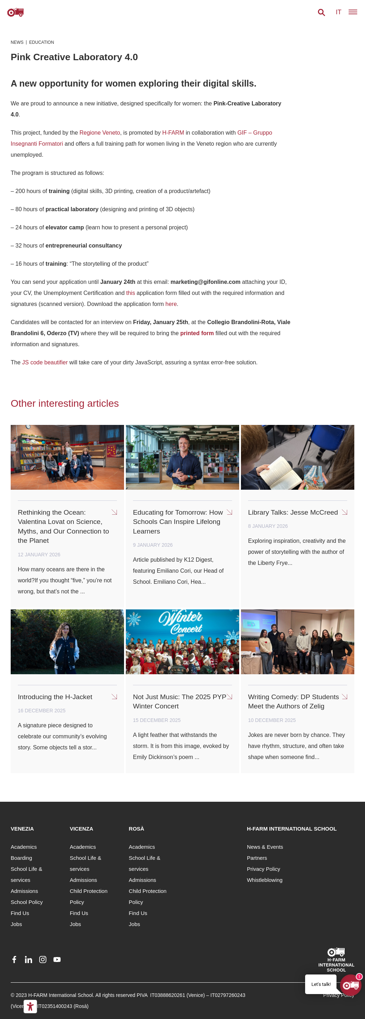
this (130, 293)
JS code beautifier (45, 362)
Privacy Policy (263, 869)
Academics (24, 847)
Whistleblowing (265, 880)
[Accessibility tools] (30, 1006)
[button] (321, 12)
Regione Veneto (99, 133)
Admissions (24, 891)
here (171, 304)
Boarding (21, 858)
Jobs (16, 924)
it (338, 12)
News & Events (265, 847)
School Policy (27, 902)
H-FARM (173, 133)
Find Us (20, 913)
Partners (257, 858)
